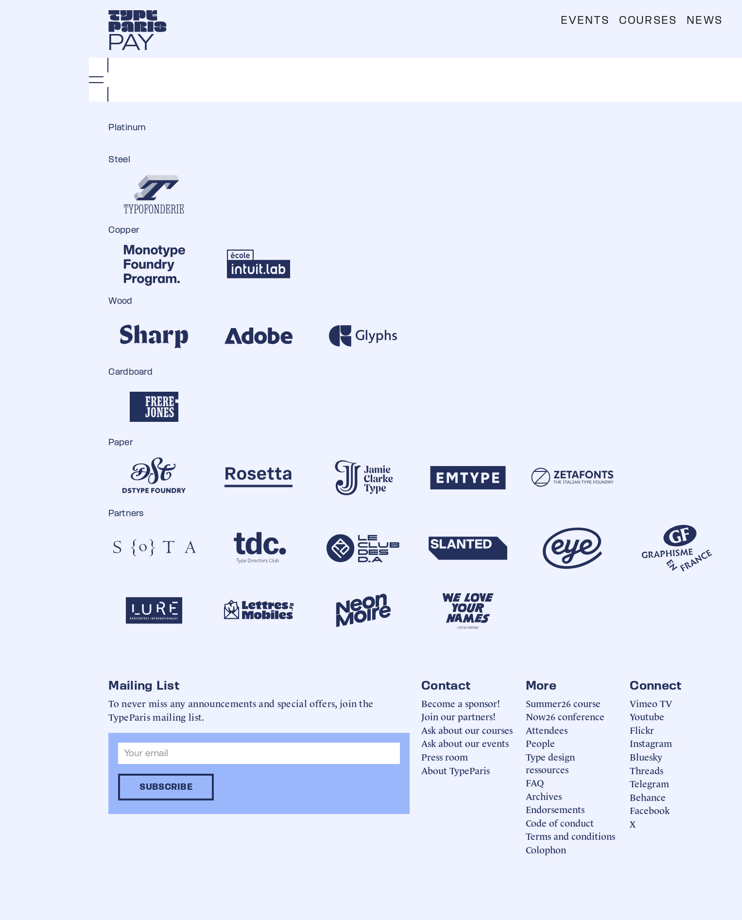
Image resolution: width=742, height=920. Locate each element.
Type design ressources (550, 762)
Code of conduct (560, 822)
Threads (646, 770)
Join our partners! (458, 716)
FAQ (535, 782)
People (540, 743)
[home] (137, 21)
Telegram (649, 783)
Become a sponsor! (460, 703)
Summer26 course (563, 703)
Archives (544, 796)
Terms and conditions (570, 836)
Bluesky (646, 756)
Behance (648, 797)
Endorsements (555, 809)
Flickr (642, 730)
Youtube (647, 716)
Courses (648, 20)
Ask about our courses (467, 730)
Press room (444, 756)
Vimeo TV (651, 703)
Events (585, 20)
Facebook (650, 810)
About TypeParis (455, 770)
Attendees (547, 730)
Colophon (546, 849)
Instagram (651, 743)
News (705, 20)
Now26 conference (565, 716)
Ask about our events (465, 743)
